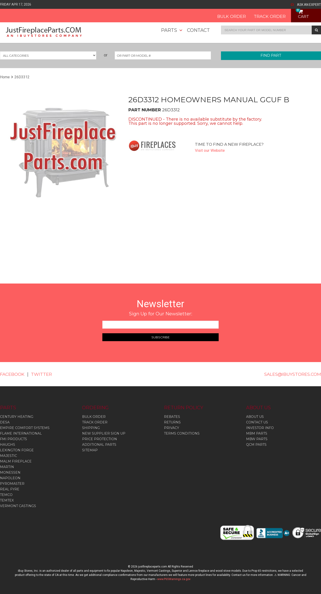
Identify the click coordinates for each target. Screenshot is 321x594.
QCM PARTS (256, 444)
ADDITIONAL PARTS (99, 444)
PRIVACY (171, 428)
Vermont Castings (18, 506)
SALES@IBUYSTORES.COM (289, 374)
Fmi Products (13, 439)
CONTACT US (257, 422)
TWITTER (44, 374)
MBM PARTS (256, 433)
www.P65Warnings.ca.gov (174, 579)
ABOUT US (255, 417)
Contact (198, 30)
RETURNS (172, 422)
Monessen (10, 472)
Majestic (8, 456)
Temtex (7, 500)
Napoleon (10, 478)
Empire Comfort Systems (25, 428)
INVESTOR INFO (260, 428)
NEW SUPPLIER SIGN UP (103, 433)
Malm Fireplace (16, 461)
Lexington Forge (17, 450)
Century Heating (16, 417)
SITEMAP (90, 450)
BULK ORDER (226, 14)
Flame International (21, 433)
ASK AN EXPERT (309, 5)
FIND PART (271, 55)
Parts (169, 30)
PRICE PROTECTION (99, 439)
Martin (7, 467)
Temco (6, 495)
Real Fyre (9, 489)
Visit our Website (210, 150)
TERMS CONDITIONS (182, 433)
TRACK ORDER (265, 14)
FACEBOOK (13, 374)
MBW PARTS (257, 439)
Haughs (7, 444)
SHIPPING (91, 428)
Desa (5, 422)
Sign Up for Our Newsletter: (160, 313)
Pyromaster (12, 484)
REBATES (172, 417)
